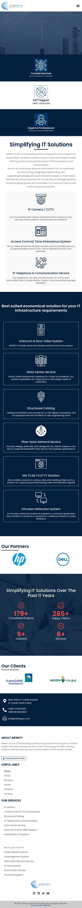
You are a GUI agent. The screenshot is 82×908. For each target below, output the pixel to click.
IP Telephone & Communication (20, 820)
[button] (78, 5)
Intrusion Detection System (41, 509)
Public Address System (16, 852)
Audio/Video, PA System (16, 834)
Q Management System (16, 856)
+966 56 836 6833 (17, 712)
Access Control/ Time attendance (22, 811)
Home (7, 771)
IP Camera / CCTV (41, 209)
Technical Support (13, 874)
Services (8, 780)
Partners (8, 789)
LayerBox (47, 905)
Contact (8, 793)
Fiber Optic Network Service (41, 442)
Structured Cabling (41, 408)
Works (7, 784)
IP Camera (9, 807)
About (7, 775)
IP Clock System (12, 865)
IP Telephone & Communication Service (41, 273)
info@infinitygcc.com (19, 718)
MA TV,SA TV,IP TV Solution (41, 475)
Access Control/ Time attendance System (41, 241)
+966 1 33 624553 (41, 103)
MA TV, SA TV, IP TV (14, 847)
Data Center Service (41, 372)
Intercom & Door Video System (41, 341)
